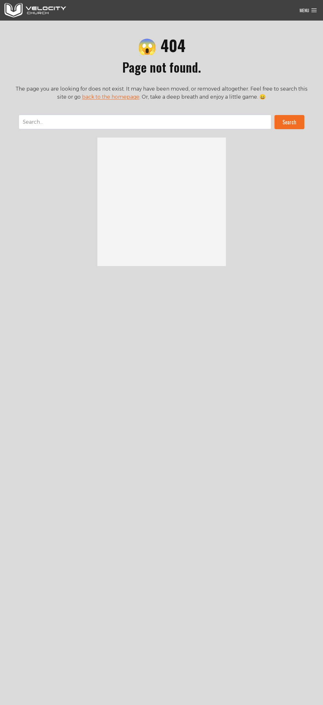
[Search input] (145, 122)
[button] (289, 122)
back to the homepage (110, 97)
